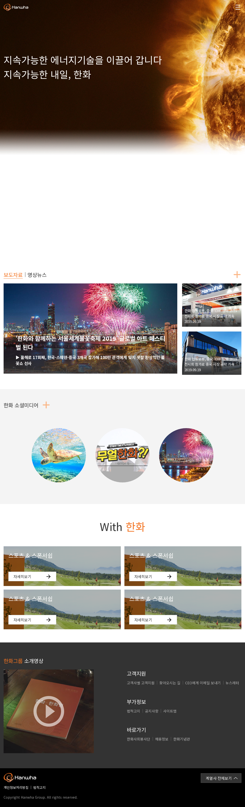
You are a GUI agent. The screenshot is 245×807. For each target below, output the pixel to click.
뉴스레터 (232, 682)
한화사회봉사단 (138, 738)
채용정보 (161, 738)
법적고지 (133, 710)
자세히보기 (22, 576)
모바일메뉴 (238, 7)
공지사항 (151, 710)
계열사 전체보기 (219, 778)
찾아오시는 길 (169, 682)
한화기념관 (181, 738)
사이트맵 (170, 710)
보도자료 (13, 274)
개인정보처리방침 (16, 787)
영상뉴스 (37, 274)
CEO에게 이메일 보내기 (203, 682)
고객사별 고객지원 (141, 682)
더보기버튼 (237, 274)
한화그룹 (16, 7)
